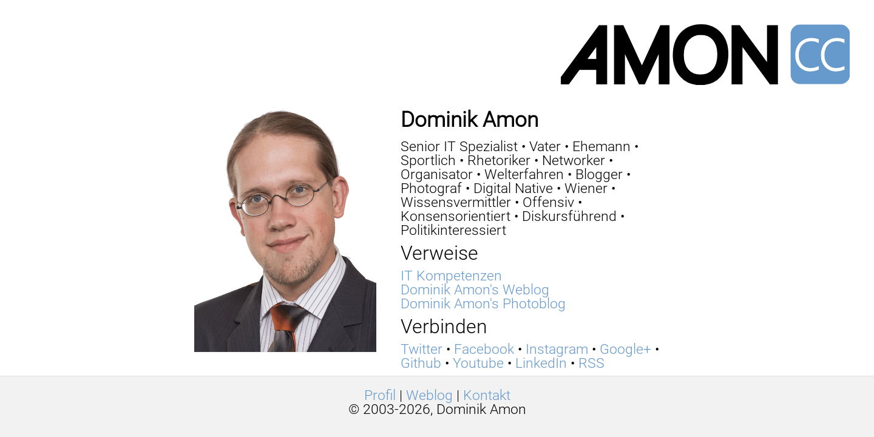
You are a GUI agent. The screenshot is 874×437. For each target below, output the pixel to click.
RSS (591, 363)
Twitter (421, 349)
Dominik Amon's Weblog (475, 290)
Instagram (557, 349)
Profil (380, 395)
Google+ (625, 349)
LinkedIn (541, 363)
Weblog (429, 395)
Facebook (484, 349)
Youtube (478, 363)
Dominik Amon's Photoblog (483, 304)
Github (421, 363)
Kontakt (486, 395)
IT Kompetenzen (451, 276)
